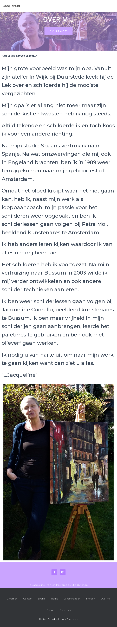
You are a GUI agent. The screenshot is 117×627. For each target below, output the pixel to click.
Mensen (90, 598)
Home (54, 598)
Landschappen (72, 598)
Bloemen (12, 598)
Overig (50, 610)
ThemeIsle (72, 619)
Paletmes (65, 610)
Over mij (105, 598)
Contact (27, 598)
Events (41, 598)
